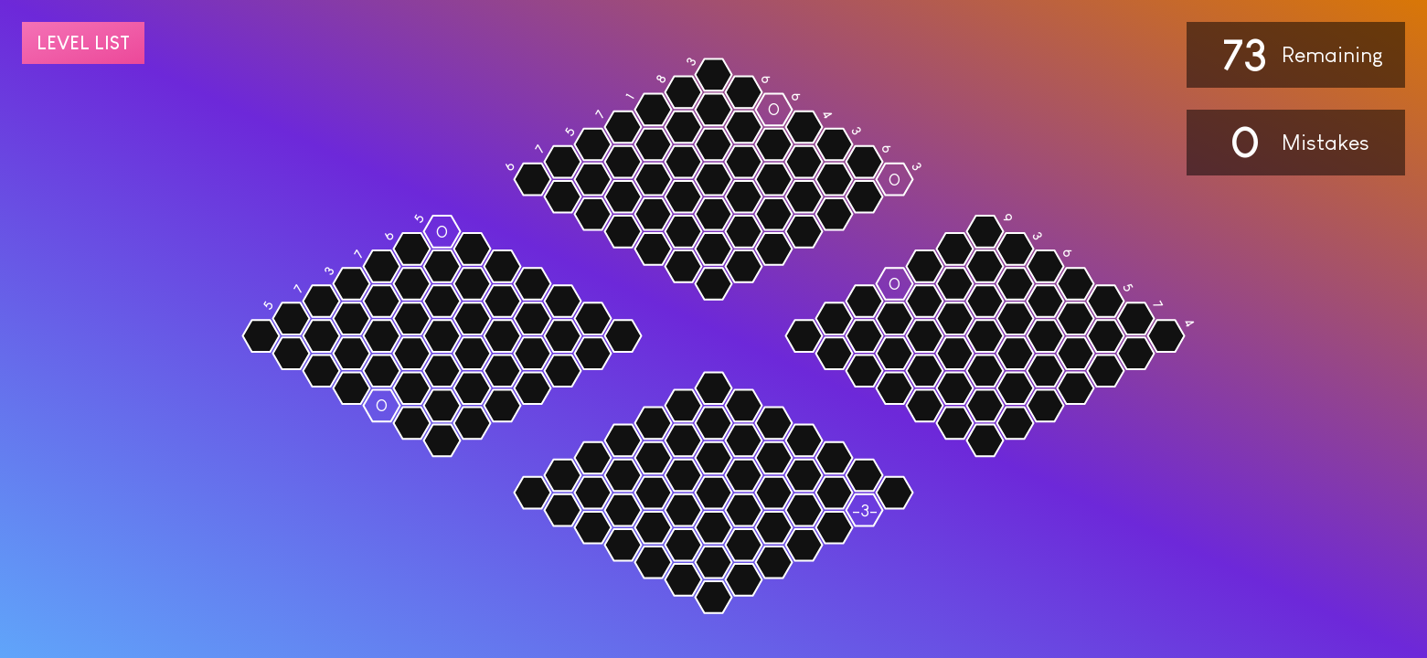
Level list (83, 43)
